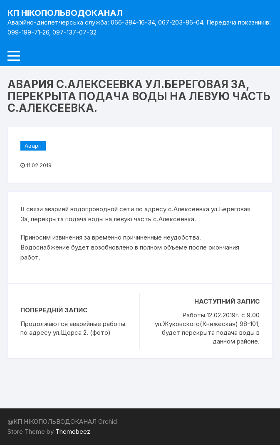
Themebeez (72, 431)
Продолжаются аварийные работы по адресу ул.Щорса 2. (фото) (73, 328)
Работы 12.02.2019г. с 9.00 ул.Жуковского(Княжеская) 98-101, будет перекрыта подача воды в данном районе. (207, 328)
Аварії (33, 145)
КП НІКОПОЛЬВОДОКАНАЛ (65, 13)
